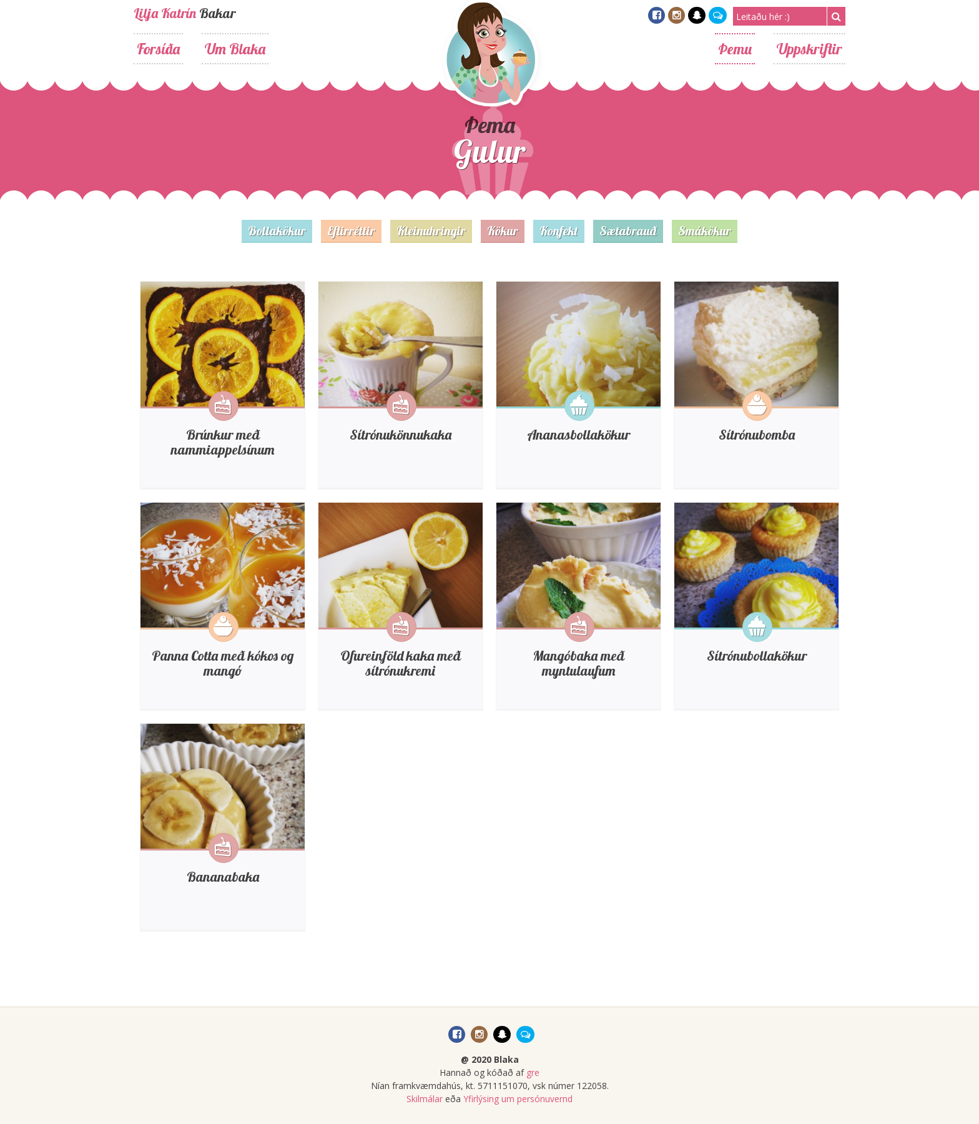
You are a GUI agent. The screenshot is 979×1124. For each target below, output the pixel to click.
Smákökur (704, 231)
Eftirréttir (351, 231)
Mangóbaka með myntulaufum (578, 663)
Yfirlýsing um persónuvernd (518, 1099)
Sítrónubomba (757, 434)
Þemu (735, 48)
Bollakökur (277, 231)
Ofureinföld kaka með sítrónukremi (400, 663)
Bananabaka (223, 876)
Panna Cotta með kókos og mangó (223, 663)
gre (532, 1072)
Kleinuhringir (431, 231)
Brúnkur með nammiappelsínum (222, 442)
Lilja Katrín (165, 13)
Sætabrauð (628, 231)
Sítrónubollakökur (757, 655)
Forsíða (158, 48)
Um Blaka (235, 48)
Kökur (502, 231)
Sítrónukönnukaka (400, 434)
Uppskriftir (809, 48)
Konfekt (558, 231)
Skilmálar (424, 1099)
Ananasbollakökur (578, 434)
